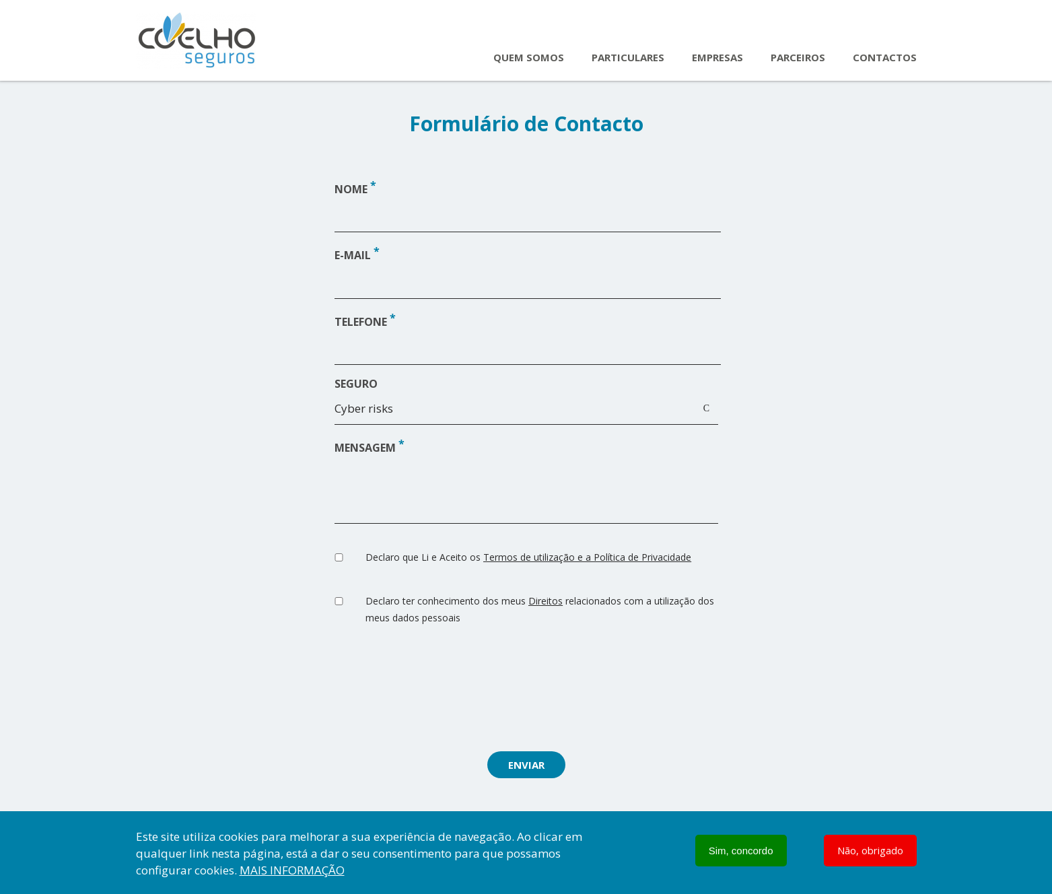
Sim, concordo (741, 850)
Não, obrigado (870, 850)
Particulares (628, 57)
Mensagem (365, 447)
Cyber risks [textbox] (364, 408)
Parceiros (798, 57)
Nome (351, 189)
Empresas (717, 57)
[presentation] (526, 691)
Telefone (361, 321)
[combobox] (526, 412)
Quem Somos (528, 57)
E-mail (353, 255)
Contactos (885, 57)
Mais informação (292, 870)
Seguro (356, 383)
